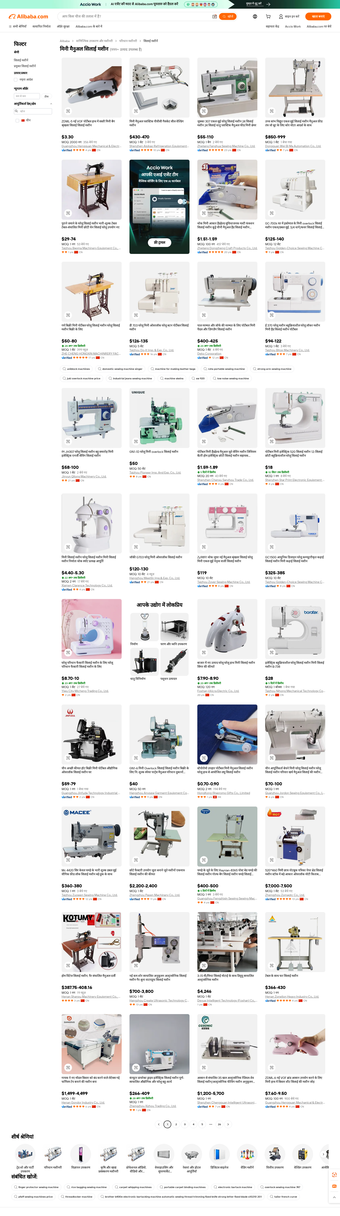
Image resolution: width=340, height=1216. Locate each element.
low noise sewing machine (231, 378)
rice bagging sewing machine (87, 1187)
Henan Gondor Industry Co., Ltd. (83, 1102)
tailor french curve (283, 1196)
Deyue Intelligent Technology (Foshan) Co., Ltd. (227, 1000)
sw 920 (198, 378)
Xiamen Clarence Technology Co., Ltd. (87, 585)
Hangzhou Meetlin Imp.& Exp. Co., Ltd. (154, 578)
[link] (334, 1174)
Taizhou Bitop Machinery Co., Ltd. (287, 350)
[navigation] (33, 583)
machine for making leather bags (173, 369)
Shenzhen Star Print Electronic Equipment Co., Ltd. (295, 480)
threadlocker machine (76, 1196)
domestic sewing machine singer (120, 369)
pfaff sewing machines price (33, 1196)
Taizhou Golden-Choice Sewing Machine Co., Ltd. (295, 248)
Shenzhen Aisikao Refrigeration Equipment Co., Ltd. (159, 146)
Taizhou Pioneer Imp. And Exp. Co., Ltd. (155, 472)
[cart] (269, 17)
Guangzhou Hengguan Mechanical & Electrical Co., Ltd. (92, 146)
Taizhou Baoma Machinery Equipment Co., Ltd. (92, 248)
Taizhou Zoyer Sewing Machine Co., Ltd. (223, 582)
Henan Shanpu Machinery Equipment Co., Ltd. (92, 996)
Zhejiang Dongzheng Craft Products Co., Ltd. (227, 248)
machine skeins (171, 378)
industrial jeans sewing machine (130, 378)
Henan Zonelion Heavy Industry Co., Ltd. (292, 996)
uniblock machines (76, 369)
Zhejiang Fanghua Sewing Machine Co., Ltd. (226, 146)
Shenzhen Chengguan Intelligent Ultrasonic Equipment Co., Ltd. (227, 1102)
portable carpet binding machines (183, 1187)
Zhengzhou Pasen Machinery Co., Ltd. (154, 895)
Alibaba (65, 41)
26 (219, 1124)
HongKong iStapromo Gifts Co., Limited (223, 793)
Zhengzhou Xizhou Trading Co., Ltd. (152, 1106)
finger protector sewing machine (36, 1187)
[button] (214, 16)
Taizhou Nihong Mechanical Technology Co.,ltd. (295, 691)
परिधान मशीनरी (128, 41)
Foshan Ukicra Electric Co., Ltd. (218, 691)
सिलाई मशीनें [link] (151, 41)
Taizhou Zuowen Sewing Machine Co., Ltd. (90, 895)
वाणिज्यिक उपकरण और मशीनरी (94, 41)
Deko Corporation (209, 353)
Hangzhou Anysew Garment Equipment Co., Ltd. (159, 793)
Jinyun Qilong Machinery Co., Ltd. (84, 476)
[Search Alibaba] (135, 16)
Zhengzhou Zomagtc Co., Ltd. (285, 895)
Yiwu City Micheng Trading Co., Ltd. (85, 691)
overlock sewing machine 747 (280, 1187)
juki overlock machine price (81, 378)
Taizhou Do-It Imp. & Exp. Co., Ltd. (151, 350)
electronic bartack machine (233, 1187)
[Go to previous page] (159, 1124)
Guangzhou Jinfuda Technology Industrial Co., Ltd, (92, 793)
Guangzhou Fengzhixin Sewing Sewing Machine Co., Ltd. (227, 898)
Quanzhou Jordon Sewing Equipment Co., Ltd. (295, 793)
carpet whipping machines (133, 1187)
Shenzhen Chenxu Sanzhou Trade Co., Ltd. (225, 480)
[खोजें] (228, 16)
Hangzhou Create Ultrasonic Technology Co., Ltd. (159, 1000)
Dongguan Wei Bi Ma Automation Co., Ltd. (293, 146)
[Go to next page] (228, 1124)
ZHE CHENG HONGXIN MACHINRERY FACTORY (92, 353)
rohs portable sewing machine (224, 369)
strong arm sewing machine (272, 369)
